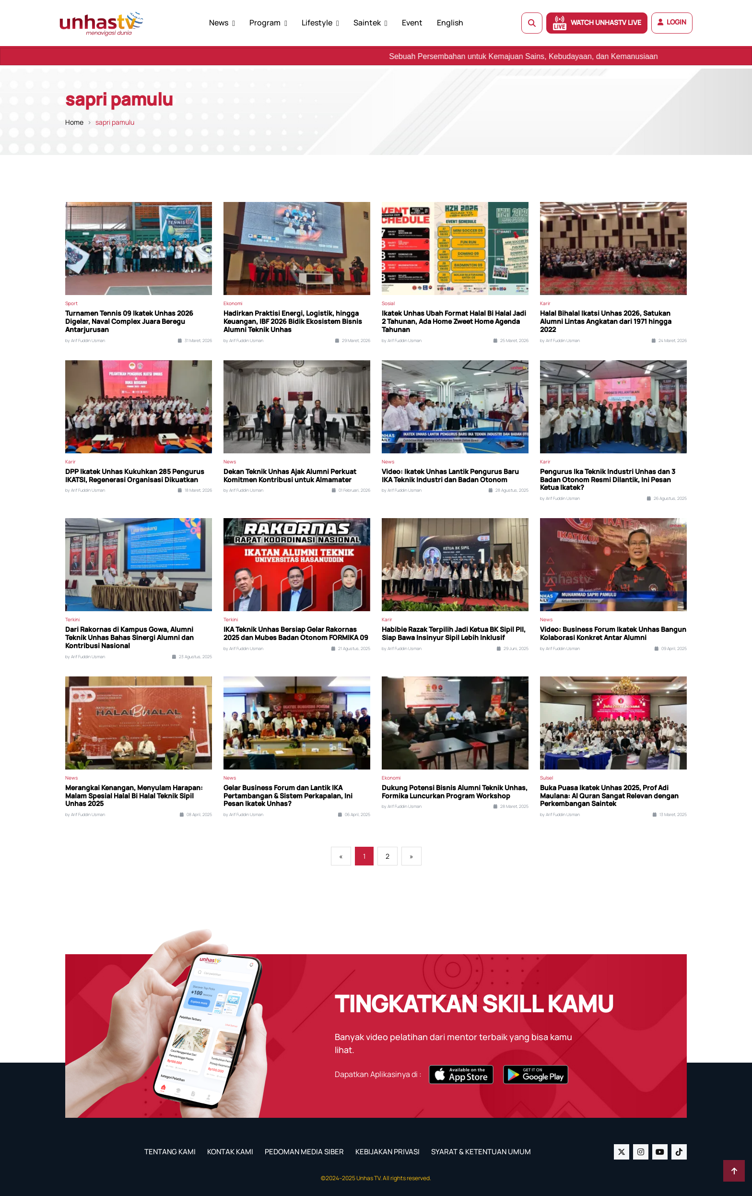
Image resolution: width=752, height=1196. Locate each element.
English (450, 22)
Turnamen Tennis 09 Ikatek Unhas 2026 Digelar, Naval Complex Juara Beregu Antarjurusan (129, 321)
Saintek (367, 22)
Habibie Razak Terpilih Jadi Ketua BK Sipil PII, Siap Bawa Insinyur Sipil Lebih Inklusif (454, 634)
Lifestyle (317, 22)
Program (265, 22)
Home (74, 122)
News (218, 22)
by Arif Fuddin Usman (85, 340)
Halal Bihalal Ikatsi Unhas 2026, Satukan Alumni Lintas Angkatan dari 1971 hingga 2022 (605, 321)
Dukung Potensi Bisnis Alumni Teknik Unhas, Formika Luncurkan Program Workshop (455, 792)
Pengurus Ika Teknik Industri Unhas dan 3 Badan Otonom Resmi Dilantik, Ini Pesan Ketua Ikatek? (607, 480)
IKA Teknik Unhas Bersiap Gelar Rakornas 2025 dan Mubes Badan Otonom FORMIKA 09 (295, 634)
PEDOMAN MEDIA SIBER (304, 1152)
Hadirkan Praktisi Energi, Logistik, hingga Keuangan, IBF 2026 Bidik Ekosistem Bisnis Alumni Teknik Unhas (292, 321)
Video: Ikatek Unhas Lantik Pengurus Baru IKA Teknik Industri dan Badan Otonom (450, 476)
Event (412, 22)
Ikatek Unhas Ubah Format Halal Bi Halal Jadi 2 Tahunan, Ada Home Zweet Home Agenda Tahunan (454, 321)
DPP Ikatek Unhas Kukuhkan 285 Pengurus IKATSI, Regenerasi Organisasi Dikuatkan (134, 476)
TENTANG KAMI (170, 1152)
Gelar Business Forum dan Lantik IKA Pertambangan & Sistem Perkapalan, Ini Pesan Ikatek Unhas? (287, 796)
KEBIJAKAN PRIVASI (387, 1152)
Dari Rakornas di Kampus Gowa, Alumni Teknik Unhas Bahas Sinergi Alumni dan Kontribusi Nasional (129, 638)
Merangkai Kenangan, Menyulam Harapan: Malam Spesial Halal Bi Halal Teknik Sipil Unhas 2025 (134, 796)
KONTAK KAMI (230, 1152)
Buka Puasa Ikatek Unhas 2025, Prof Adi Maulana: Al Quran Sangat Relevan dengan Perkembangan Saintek (609, 796)
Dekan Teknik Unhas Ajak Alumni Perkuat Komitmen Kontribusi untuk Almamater (289, 476)
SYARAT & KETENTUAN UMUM (481, 1152)
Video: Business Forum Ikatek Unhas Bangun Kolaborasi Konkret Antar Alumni (613, 634)
